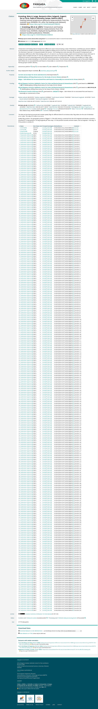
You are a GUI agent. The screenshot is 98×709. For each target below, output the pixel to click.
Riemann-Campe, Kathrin (47, 18)
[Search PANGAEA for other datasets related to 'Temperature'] (67, 66)
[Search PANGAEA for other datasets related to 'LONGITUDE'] (26, 131)
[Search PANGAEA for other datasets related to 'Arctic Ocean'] (45, 108)
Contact (94, 7)
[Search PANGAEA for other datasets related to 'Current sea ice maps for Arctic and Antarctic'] (57, 74)
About (88, 7)
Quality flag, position (25, 133)
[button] (85, 19)
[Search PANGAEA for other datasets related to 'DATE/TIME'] (26, 127)
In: (21, 27)
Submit (80, 7)
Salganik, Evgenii (59, 16)
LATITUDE (22, 129)
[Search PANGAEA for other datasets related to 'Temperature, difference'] (32, 136)
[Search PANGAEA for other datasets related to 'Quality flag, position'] (30, 133)
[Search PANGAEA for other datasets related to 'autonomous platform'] (31, 66)
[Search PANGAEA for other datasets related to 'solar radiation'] (57, 66)
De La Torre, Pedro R (28, 18)
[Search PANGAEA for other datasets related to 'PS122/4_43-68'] (34, 105)
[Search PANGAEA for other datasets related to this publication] (56, 70)
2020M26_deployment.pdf (48, 70)
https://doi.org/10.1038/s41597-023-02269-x (28, 688)
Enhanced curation (32, 618)
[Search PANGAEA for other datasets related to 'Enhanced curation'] (47, 618)
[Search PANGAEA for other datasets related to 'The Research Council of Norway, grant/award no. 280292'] (58, 91)
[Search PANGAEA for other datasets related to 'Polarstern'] (82, 108)
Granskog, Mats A (25, 16)
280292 (55, 91)
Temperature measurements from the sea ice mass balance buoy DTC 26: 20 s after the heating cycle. (54, 649)
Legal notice (20, 704)
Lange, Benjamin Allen (42, 16)
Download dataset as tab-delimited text (31, 631)
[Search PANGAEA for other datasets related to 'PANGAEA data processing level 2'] (85, 618)
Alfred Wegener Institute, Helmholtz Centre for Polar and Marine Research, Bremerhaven (45, 83)
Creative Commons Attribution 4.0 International (38, 614)
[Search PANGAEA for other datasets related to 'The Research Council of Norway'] (42, 91)
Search (75, 7)
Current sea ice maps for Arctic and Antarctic (32, 74)
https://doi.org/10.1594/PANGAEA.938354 (37, 35)
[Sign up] (92, 1)
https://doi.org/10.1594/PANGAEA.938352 (44, 24)
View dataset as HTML (26, 633)
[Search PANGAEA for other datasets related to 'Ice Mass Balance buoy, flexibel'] (41, 110)
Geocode (76, 128)
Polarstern (78, 109)
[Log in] (95, 1)
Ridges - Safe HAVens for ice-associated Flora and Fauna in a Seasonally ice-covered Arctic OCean (48, 79)
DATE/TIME (22, 128)
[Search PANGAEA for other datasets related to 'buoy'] (36, 66)
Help (84, 7)
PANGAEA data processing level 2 (67, 618)
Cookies (48, 704)
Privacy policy (39, 704)
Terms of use (29, 704)
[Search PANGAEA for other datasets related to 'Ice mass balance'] (47, 66)
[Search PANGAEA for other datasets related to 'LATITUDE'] (25, 129)
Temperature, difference (26, 135)
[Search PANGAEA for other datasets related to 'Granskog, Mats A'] (51, 127)
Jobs (54, 704)
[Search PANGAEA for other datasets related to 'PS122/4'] (70, 108)
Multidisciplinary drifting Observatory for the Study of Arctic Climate (39, 77)
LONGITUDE (23, 131)
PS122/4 (55, 109)
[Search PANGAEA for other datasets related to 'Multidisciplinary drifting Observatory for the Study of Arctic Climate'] (67, 77)
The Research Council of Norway (28, 91)
